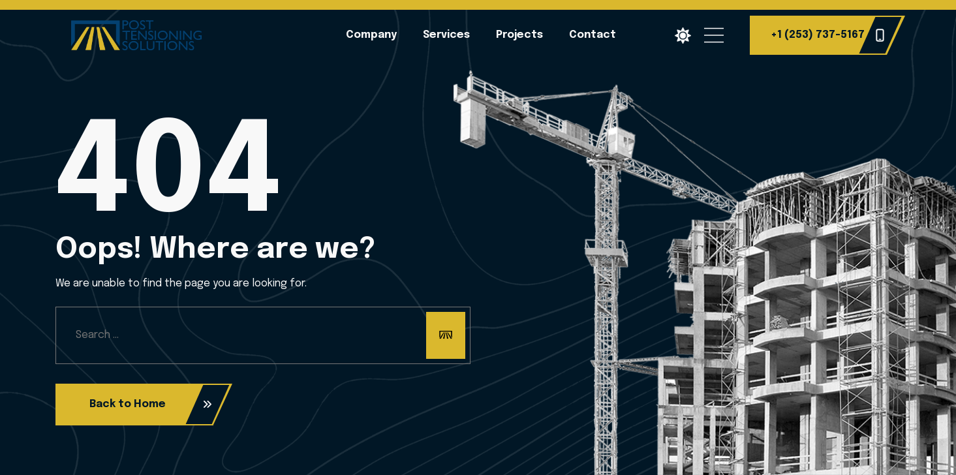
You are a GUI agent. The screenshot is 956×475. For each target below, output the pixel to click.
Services (446, 34)
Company (371, 34)
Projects (519, 34)
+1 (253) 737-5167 (828, 35)
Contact (592, 34)
